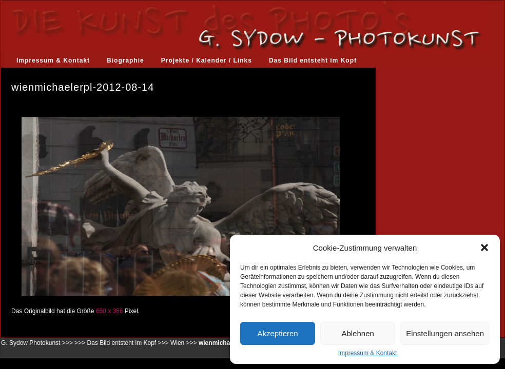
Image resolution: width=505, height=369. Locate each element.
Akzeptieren (277, 333)
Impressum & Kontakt (367, 353)
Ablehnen (357, 333)
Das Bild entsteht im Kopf (313, 60)
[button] (484, 247)
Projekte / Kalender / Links (206, 60)
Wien (177, 342)
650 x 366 (109, 311)
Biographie (125, 60)
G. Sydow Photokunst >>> (37, 342)
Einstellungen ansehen (445, 333)
